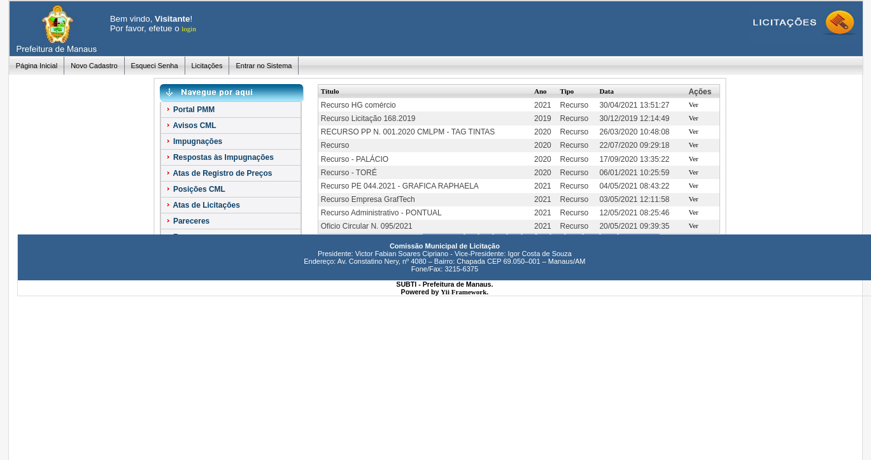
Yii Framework (463, 292)
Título (330, 91)
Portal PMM (190, 109)
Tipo (567, 91)
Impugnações (194, 141)
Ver (693, 104)
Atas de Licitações (202, 205)
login (188, 28)
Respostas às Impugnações (219, 157)
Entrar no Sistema (264, 65)
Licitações (207, 65)
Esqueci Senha (154, 65)
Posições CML (195, 189)
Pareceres (187, 221)
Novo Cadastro (94, 65)
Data (606, 91)
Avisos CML (190, 125)
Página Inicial (36, 65)
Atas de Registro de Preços (219, 173)
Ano (540, 91)
